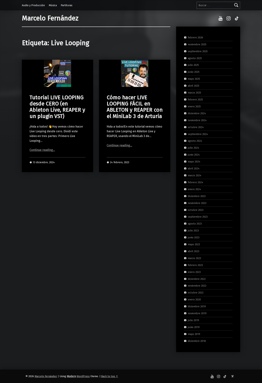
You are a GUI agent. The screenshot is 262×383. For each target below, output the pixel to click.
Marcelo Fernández (50, 18)
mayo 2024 (194, 161)
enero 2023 (194, 271)
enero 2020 (194, 299)
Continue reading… (42, 150)
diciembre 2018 (197, 340)
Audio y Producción (33, 5)
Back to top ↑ (109, 376)
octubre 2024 (196, 127)
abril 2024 (194, 168)
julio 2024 (193, 147)
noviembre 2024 (197, 120)
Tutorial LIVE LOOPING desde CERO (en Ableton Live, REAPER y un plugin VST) (57, 107)
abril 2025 (193, 85)
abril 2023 (193, 251)
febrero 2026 (195, 37)
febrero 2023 (195, 265)
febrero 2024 (195, 182)
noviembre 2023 (197, 203)
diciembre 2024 (197, 113)
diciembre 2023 (197, 196)
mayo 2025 (194, 78)
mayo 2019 (194, 334)
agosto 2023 (195, 223)
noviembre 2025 (197, 44)
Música (53, 5)
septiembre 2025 (198, 51)
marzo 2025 (194, 92)
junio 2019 (194, 327)
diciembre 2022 (197, 278)
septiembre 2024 (198, 134)
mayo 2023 (194, 244)
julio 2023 (193, 230)
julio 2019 (193, 320)
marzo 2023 (194, 258)
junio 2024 (194, 154)
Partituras (66, 5)
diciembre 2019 (197, 306)
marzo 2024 (194, 175)
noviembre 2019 (197, 313)
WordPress (83, 376)
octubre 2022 (195, 292)
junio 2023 (193, 237)
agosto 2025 (195, 58)
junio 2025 (193, 72)
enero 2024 (194, 189)
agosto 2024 (195, 140)
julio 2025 (193, 65)
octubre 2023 (195, 209)
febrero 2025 (195, 99)
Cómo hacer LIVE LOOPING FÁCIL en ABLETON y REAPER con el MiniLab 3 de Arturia (134, 107)
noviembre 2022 (197, 285)
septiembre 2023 (198, 216)
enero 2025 (194, 106)
